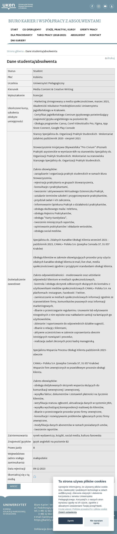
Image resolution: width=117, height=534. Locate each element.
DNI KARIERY (18, 41)
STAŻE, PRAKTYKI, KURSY (61, 30)
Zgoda (70, 521)
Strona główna (15, 51)
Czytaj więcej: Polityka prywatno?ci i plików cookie (82, 509)
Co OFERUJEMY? (32, 30)
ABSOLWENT (78, 35)
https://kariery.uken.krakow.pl (51, 520)
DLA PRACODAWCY (21, 35)
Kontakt (95, 35)
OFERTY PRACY (89, 30)
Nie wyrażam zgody (96, 522)
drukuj (110, 58)
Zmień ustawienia (67, 512)
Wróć (14, 486)
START (14, 30)
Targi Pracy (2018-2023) (51, 35)
